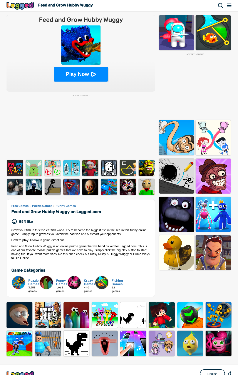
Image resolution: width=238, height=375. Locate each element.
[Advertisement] (81, 127)
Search (220, 5)
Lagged (21, 5)
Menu (229, 5)
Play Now (77, 74)
